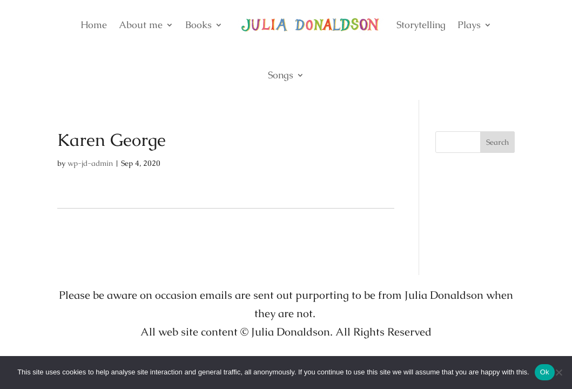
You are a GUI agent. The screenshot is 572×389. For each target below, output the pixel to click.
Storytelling (421, 24)
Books (198, 24)
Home (93, 24)
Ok (544, 372)
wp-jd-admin (90, 163)
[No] (558, 372)
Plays (469, 24)
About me (141, 24)
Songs (280, 75)
